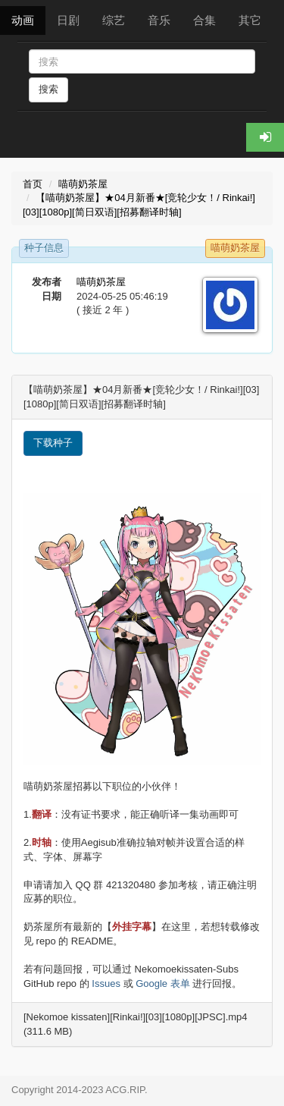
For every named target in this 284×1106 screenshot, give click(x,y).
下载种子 (53, 442)
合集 (204, 20)
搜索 (48, 89)
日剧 (68, 20)
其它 (250, 20)
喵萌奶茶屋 (83, 184)
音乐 (159, 20)
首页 (32, 184)
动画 (22, 20)
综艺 (113, 20)
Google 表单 (163, 983)
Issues (106, 983)
